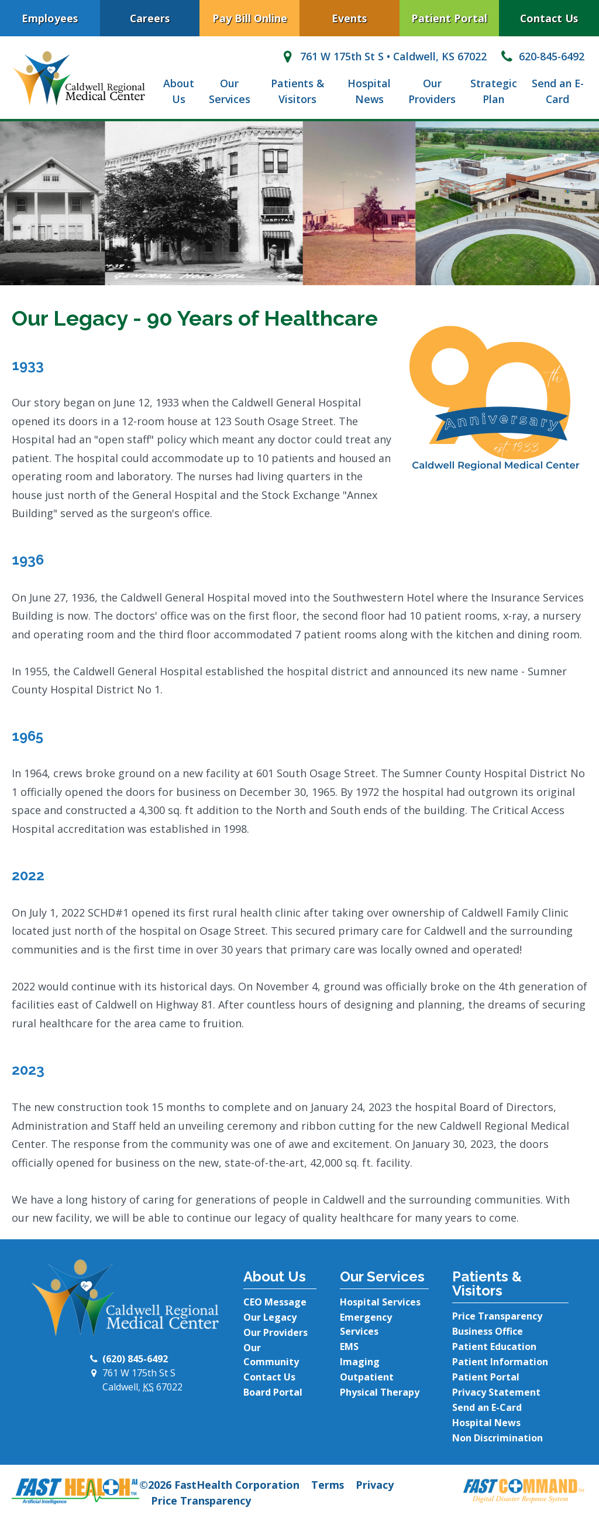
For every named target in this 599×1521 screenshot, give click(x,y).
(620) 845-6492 (135, 1358)
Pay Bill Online (249, 18)
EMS (349, 1346)
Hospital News (369, 91)
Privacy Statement (496, 1392)
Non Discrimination (497, 1437)
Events (349, 18)
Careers (150, 18)
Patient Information (500, 1361)
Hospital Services (380, 1302)
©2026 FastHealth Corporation (219, 1485)
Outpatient (367, 1376)
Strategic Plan (493, 91)
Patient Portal (449, 18)
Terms (327, 1485)
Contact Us (269, 1376)
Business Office (487, 1331)
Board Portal (272, 1392)
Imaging (360, 1361)
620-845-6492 (541, 56)
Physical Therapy (379, 1392)
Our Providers (432, 91)
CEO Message (275, 1302)
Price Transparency (497, 1316)
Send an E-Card (558, 91)
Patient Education (494, 1346)
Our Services (229, 91)
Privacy (375, 1485)
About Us (178, 91)
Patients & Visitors (297, 91)
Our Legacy (270, 1317)
